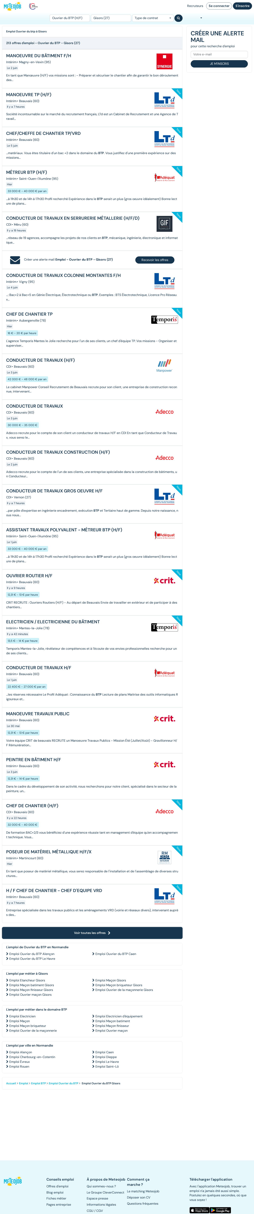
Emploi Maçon (19, 1021)
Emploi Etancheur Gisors (27, 980)
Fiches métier (56, 1198)
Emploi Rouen (19, 1066)
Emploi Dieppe (106, 1057)
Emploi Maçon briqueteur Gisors (118, 985)
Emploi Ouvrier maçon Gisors (30, 995)
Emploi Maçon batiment (112, 1021)
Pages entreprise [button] (58, 1204)
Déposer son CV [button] (138, 1197)
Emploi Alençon (20, 1052)
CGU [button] (90, 1211)
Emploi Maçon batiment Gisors (31, 985)
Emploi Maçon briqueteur (27, 1026)
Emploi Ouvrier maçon (111, 1030)
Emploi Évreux (19, 1062)
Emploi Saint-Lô (107, 1066)
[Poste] (70, 18)
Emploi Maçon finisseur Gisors (31, 990)
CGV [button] (99, 1211)
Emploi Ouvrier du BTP (63, 1083)
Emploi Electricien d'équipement (118, 1016)
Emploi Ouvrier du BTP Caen (115, 954)
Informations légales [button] (101, 1204)
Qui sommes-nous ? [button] (101, 1186)
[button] (13, 1181)
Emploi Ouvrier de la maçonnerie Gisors (124, 990)
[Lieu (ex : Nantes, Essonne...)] (111, 18)
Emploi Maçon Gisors (110, 980)
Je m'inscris (219, 64)
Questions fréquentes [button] (142, 1203)
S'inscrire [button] (242, 6)
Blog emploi (55, 1192)
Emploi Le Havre (107, 1062)
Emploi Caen (104, 1052)
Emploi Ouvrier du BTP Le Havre (32, 959)
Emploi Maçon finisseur (112, 1026)
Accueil (11, 1083)
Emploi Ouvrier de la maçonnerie (33, 1030)
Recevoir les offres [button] (154, 260)
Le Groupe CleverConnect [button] (105, 1192)
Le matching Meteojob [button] (143, 1191)
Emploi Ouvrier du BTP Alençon (31, 954)
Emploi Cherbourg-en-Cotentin (32, 1057)
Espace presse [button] (97, 1198)
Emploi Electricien (22, 1016)
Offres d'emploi (57, 1186)
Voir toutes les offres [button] (92, 933)
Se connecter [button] (219, 6)
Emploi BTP (38, 1083)
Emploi (23, 1083)
